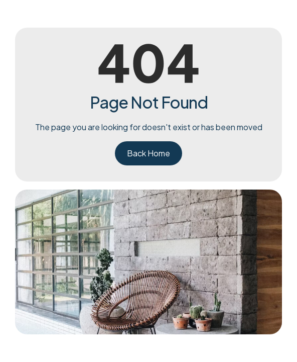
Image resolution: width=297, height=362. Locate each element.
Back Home (148, 153)
